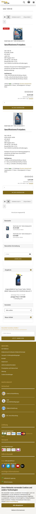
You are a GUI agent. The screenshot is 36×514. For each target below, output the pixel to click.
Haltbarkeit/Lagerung (9, 478)
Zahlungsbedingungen (7, 431)
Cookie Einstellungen (7, 374)
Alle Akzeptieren (18, 505)
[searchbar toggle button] (24, 2)
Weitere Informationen (18, 510)
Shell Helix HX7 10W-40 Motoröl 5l (14, 41)
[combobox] (16, 17)
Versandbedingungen (7, 446)
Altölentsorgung (8, 482)
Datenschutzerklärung (12, 501)
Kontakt (3, 358)
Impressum (4, 361)
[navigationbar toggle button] (33, 2)
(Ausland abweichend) (25, 83)
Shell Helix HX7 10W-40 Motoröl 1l (14, 126)
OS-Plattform (5, 349)
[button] (5, 17)
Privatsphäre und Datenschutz (9, 368)
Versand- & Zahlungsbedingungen (10, 355)
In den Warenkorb (18, 107)
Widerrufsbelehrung (12, 408)
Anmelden (18, 259)
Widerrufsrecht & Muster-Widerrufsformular (13, 352)
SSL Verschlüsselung (12, 415)
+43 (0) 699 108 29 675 (10, 463)
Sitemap (3, 371)
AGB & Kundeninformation (8, 365)
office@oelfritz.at (9, 461)
